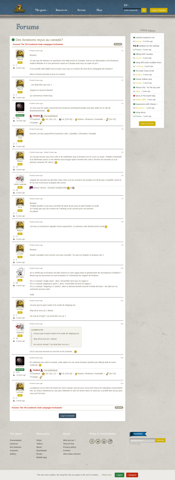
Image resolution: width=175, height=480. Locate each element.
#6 (122, 175)
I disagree (132, 475)
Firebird (20, 112)
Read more (107, 475)
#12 (122, 324)
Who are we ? (69, 440)
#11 (122, 300)
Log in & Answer (67, 416)
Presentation (15, 440)
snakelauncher (20, 184)
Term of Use (68, 444)
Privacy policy (69, 447)
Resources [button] (62, 10)
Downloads (42, 450)
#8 (122, 222)
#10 (122, 268)
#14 (122, 383)
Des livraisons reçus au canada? (37, 40)
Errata (39, 454)
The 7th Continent (29, 44)
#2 (122, 80)
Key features (15, 447)
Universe (14, 444)
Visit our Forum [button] (147, 124)
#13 (122, 358)
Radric (20, 161)
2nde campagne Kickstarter (50, 44)
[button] (127, 5)
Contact (66, 450)
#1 (122, 50)
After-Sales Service (72, 454)
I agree (119, 475)
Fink (20, 138)
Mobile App (42, 457)
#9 (122, 245)
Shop (99, 10)
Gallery (13, 454)
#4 (122, 129)
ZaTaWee (20, 277)
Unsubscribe (135, 444)
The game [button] (41, 10)
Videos (40, 444)
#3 (122, 103)
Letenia (20, 254)
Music (39, 447)
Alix (20, 208)
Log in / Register (159, 10)
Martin (20, 60)
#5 (122, 152)
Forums (81, 10)
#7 (122, 198)
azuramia (20, 333)
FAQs (39, 440)
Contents (14, 450)
